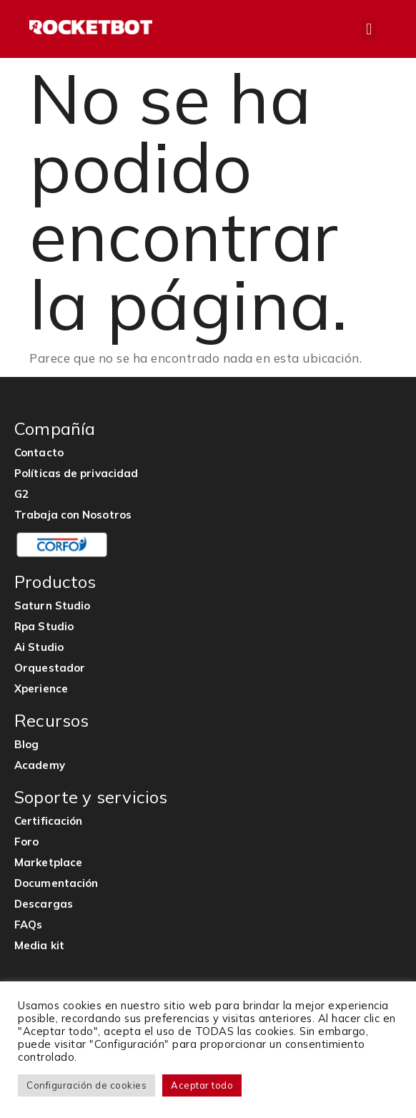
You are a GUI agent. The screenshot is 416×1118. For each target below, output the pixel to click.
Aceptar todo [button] (202, 1085)
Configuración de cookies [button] (86, 1085)
